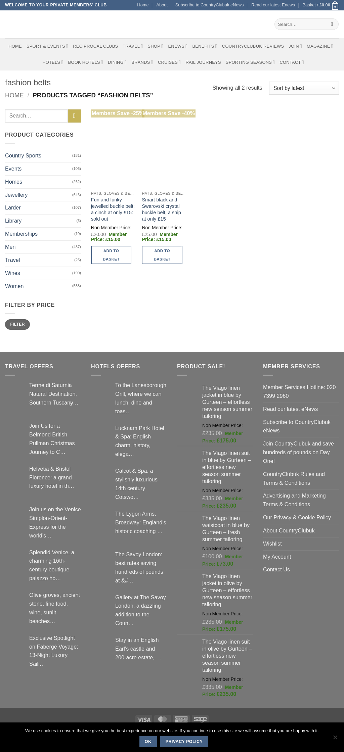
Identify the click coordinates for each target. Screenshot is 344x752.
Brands (142, 62)
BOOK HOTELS (85, 62)
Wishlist (272, 543)
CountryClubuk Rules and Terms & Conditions (294, 478)
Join (295, 46)
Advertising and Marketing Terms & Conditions (294, 499)
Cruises (169, 62)
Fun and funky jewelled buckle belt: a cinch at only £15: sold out (113, 209)
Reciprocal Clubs (95, 46)
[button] (320, 5)
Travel (133, 46)
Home (142, 4)
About (162, 4)
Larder (13, 207)
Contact (292, 62)
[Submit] (332, 24)
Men (10, 247)
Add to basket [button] (111, 254)
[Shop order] (304, 88)
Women (14, 286)
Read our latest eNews (290, 409)
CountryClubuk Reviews (253, 46)
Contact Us (276, 569)
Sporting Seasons (250, 62)
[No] (335, 739)
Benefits (204, 46)
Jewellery (16, 195)
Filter (17, 324)
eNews (177, 46)
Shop (156, 46)
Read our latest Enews (273, 4)
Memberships (21, 234)
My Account (277, 557)
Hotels (52, 62)
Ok (148, 741)
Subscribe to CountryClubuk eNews (209, 4)
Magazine (320, 46)
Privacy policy (184, 741)
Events (13, 169)
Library (13, 221)
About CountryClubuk (289, 530)
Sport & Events (47, 46)
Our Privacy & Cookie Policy (297, 517)
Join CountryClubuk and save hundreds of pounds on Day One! (298, 452)
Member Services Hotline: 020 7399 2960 (299, 391)
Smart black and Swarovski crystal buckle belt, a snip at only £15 (161, 209)
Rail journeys (203, 62)
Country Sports (23, 155)
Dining (117, 62)
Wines (12, 273)
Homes (13, 182)
